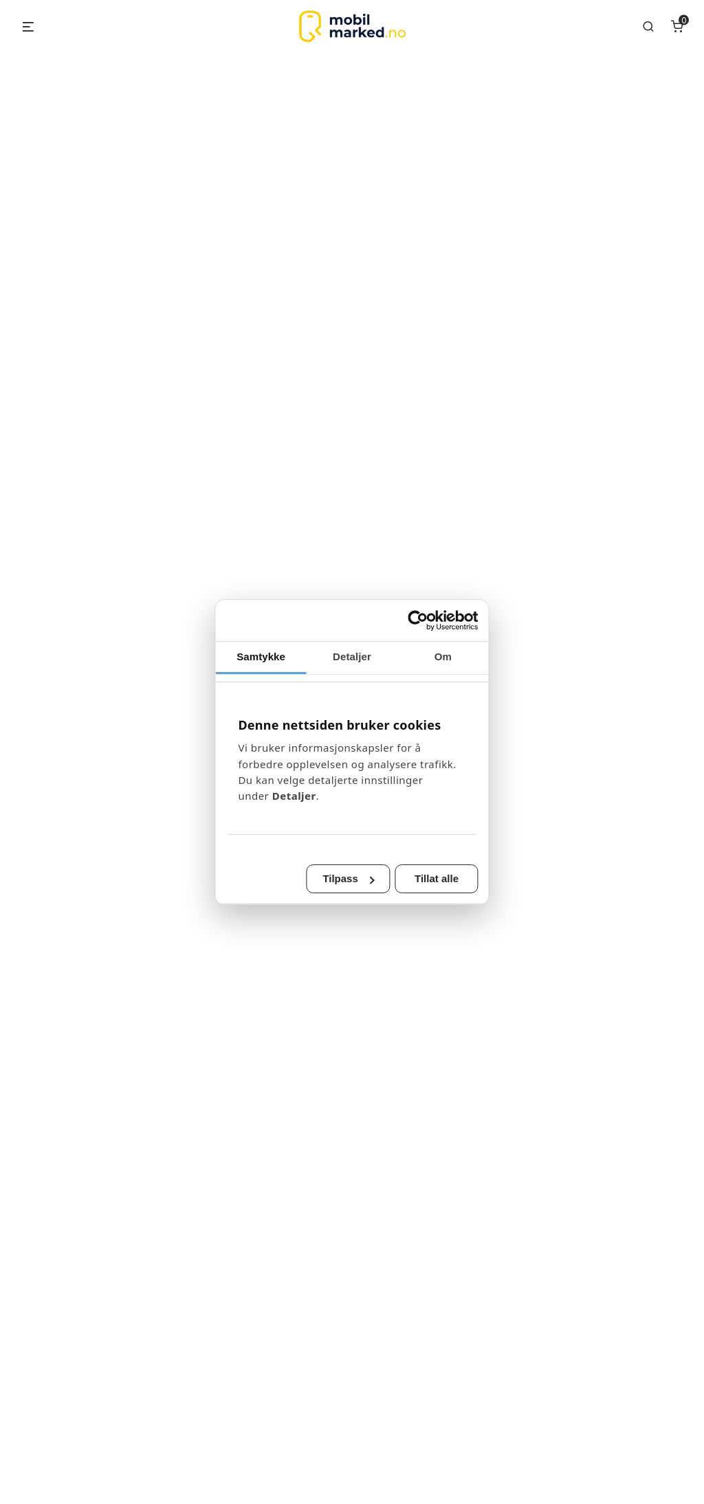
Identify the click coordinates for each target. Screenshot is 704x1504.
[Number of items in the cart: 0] (677, 26)
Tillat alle (469, 871)
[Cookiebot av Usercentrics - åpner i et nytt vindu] (466, 628)
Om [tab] (475, 664)
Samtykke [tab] (228, 664)
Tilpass (349, 871)
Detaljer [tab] (352, 664)
